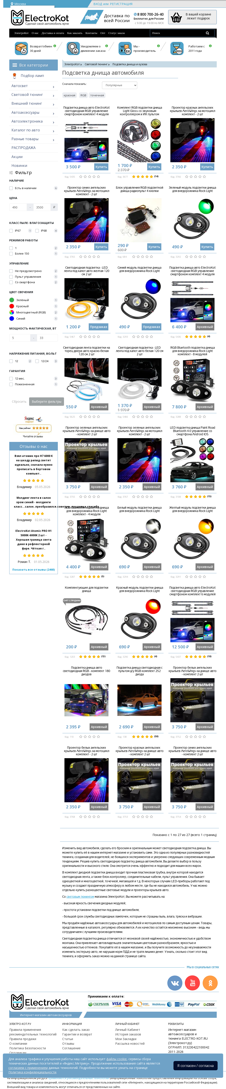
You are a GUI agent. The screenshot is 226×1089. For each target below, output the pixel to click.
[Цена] (18, 207)
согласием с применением (28, 1068)
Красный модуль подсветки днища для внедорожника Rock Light (139, 589)
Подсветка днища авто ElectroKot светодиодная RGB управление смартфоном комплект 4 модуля (86, 111)
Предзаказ (98, 327)
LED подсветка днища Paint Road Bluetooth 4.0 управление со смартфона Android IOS (192, 431)
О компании (18, 1043)
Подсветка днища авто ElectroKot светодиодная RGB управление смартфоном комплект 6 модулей (192, 591)
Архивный (205, 327)
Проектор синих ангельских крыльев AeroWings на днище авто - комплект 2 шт (193, 751)
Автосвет (19, 85)
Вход (97, 4)
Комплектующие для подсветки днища (86, 589)
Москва (18, 4)
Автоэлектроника (27, 121)
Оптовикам (17, 1053)
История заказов (128, 1034)
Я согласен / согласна (195, 1065)
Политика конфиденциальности (32, 1072)
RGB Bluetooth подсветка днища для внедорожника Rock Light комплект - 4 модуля (86, 511)
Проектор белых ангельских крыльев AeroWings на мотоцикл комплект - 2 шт (86, 751)
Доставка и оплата (53, 33)
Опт (102, 33)
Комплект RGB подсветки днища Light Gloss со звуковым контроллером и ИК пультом (139, 111)
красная (69, 95)
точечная (97, 95)
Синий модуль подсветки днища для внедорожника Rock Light (139, 269)
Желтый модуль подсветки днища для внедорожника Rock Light (192, 509)
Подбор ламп (27, 76)
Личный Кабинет (127, 1030)
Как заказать (74, 33)
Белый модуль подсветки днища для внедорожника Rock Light (139, 509)
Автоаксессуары (25, 112)
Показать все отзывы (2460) (33, 569)
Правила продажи (22, 1039)
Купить (101, 167)
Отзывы (68, 1043)
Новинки (19, 165)
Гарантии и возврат (77, 1034)
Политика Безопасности (27, 1048)
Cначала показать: (74, 84)
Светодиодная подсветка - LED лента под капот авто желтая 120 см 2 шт (86, 271)
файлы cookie (116, 1059)
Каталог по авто (25, 130)
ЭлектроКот (21, 33)
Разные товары (24, 138)
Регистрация (121, 4)
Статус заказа (116, 33)
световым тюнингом (80, 897)
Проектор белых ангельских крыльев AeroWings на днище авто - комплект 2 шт (193, 671)
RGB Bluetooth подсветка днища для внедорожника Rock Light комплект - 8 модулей (192, 351)
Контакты (91, 33)
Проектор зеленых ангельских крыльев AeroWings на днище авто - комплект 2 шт (87, 431)
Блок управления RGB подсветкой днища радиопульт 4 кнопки (139, 189)
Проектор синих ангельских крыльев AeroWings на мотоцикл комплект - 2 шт (86, 191)
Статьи (67, 1039)
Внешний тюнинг (26, 103)
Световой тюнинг (27, 94)
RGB (83, 95)
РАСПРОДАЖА (23, 147)
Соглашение (71, 1048)
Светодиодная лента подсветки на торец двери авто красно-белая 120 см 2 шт (86, 351)
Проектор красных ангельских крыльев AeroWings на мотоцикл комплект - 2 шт (192, 111)
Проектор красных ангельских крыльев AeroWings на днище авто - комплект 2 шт (140, 751)
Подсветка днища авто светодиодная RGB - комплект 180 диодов (86, 671)
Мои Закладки (125, 1039)
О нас (35, 33)
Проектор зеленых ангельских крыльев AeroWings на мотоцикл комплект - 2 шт (139, 431)
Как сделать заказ (76, 1030)
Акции (17, 156)
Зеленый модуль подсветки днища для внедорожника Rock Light (192, 189)
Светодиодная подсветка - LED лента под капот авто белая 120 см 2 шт (139, 351)
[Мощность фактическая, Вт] (19, 338)
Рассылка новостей (130, 1043)
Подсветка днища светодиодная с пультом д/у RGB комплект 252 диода (139, 671)
